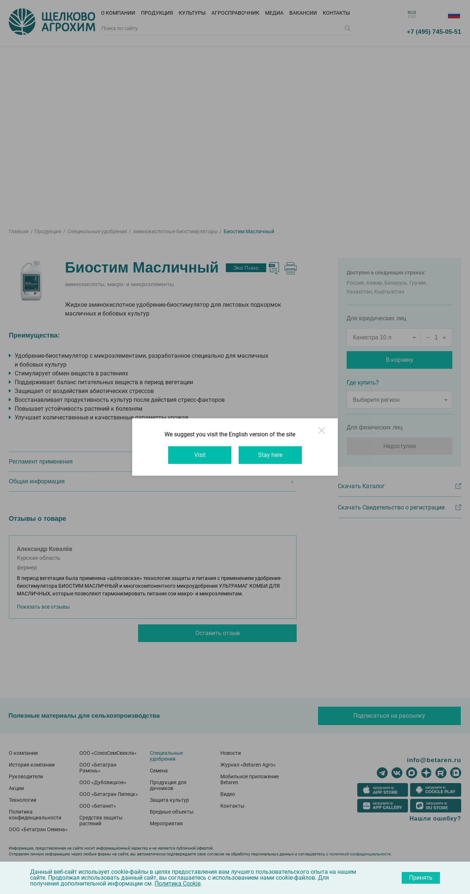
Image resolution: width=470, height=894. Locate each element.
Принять (421, 877)
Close (322, 433)
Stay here (270, 454)
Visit (200, 454)
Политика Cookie (177, 883)
